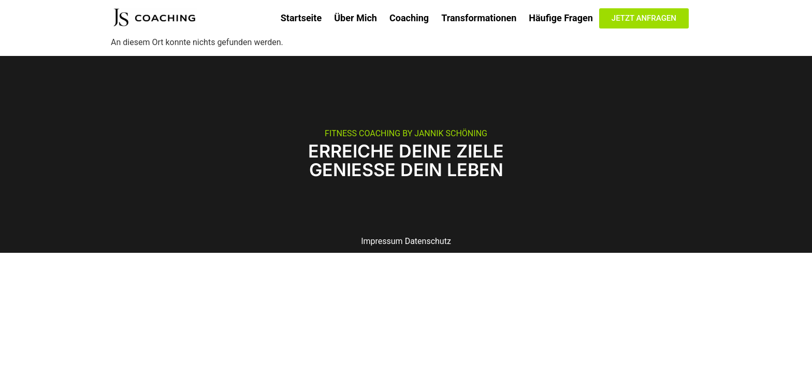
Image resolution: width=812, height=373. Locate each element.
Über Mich (355, 17)
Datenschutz (428, 241)
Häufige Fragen (561, 17)
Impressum (382, 241)
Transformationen (478, 17)
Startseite (301, 17)
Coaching (409, 17)
